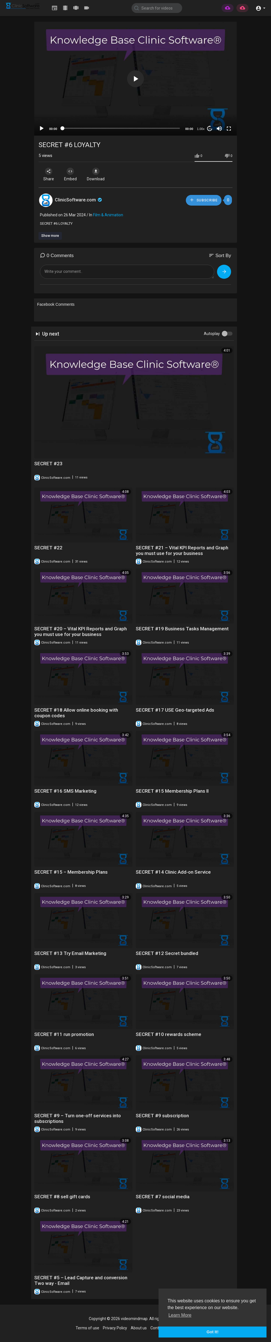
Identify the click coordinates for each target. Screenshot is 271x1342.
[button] (260, 7)
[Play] (41, 128)
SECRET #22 (48, 547)
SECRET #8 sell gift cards (62, 1196)
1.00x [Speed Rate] (201, 129)
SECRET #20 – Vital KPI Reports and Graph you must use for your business (80, 631)
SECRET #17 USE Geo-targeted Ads (175, 710)
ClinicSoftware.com (79, 200)
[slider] (121, 128)
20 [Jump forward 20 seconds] (210, 128)
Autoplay (212, 333)
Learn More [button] (179, 1315)
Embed (71, 174)
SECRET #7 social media (162, 1196)
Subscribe (203, 199)
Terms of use (87, 1328)
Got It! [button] (212, 1332)
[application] (135, 79)
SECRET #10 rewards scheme (168, 1034)
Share (49, 174)
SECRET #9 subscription (162, 1115)
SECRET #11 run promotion (64, 1034)
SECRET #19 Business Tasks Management (182, 628)
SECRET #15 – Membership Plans (71, 872)
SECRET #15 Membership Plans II (172, 791)
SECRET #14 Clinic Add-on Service (173, 872)
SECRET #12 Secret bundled (167, 953)
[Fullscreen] (229, 128)
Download (98, 174)
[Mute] (219, 128)
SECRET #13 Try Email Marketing (70, 953)
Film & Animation (108, 215)
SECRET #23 (48, 463)
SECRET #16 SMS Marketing (65, 791)
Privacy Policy (115, 1328)
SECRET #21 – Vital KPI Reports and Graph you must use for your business (182, 550)
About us (139, 1328)
